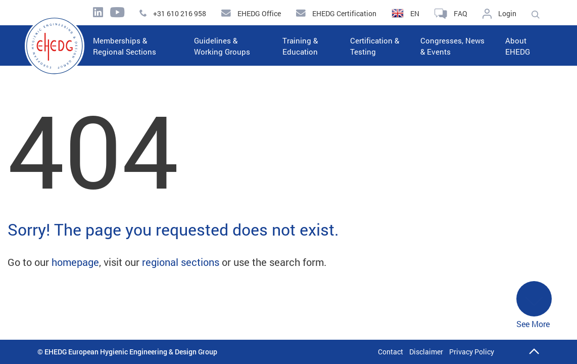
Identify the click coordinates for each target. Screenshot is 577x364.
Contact (390, 351)
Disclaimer (426, 351)
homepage (75, 261)
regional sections (180, 261)
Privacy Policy (471, 351)
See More (534, 305)
